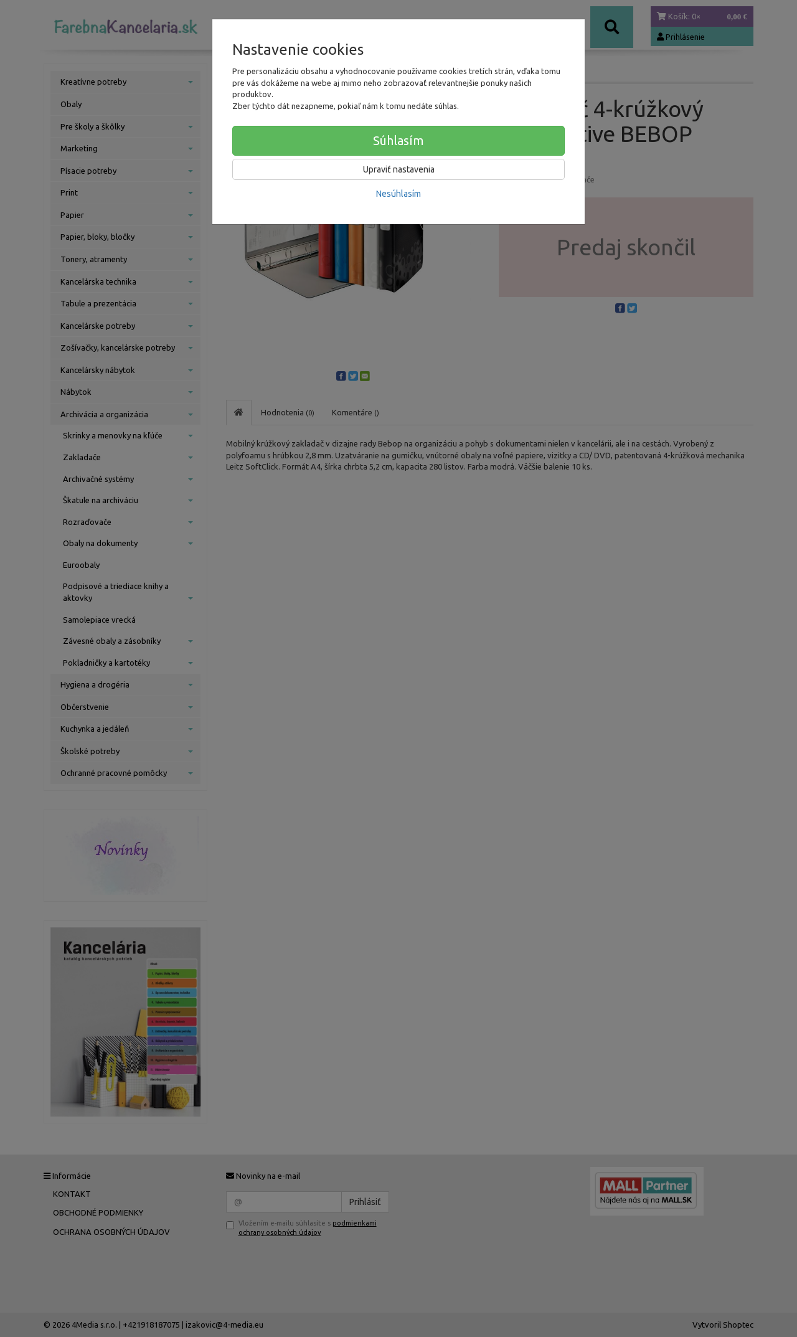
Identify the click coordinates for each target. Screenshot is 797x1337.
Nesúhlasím (398, 194)
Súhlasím (398, 140)
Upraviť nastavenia (399, 169)
